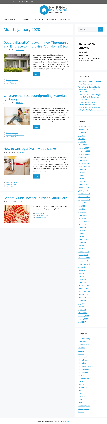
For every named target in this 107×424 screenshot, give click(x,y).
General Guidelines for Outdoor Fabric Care (35, 198)
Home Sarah (66, 421)
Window (81, 412)
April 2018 (82, 310)
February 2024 (83, 163)
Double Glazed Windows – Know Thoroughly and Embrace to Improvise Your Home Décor (36, 44)
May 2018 (81, 307)
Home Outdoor (51, 19)
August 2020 (82, 243)
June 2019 (82, 273)
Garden (81, 354)
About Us (12, 2)
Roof (80, 400)
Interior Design (38, 19)
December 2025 (84, 127)
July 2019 (81, 270)
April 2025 (82, 142)
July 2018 (81, 304)
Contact (41, 2)
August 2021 (82, 227)
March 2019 (82, 282)
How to (81, 375)
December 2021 (84, 221)
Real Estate (82, 397)
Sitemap (33, 2)
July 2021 (81, 230)
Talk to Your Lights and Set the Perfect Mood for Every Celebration (89, 89)
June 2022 (82, 209)
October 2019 (83, 261)
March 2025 (82, 145)
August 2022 (82, 203)
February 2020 (83, 252)
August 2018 (82, 301)
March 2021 (82, 239)
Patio (80, 393)
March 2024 (82, 160)
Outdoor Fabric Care (41, 215)
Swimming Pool (84, 406)
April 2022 (82, 212)
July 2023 (81, 172)
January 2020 (83, 255)
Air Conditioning (84, 339)
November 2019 (84, 258)
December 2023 (84, 166)
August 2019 (82, 267)
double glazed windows (13, 82)
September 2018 (84, 297)
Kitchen (81, 381)
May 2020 (81, 246)
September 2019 (84, 264)
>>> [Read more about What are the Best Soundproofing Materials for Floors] (36, 127)
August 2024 (82, 157)
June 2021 (82, 233)
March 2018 (82, 313)
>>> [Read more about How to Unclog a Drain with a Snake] (36, 176)
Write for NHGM (23, 2)
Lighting (81, 384)
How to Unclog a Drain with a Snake (30, 148)
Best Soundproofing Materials (15, 135)
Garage (81, 351)
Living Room (82, 387)
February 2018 (83, 316)
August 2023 (82, 169)
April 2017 (82, 322)
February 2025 (83, 148)
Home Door (82, 363)
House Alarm (83, 372)
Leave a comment (11, 84)
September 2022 (84, 200)
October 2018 (83, 294)
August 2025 (82, 133)
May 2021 (81, 236)
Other (80, 390)
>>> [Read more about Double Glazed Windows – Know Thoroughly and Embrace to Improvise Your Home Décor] (36, 74)
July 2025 (81, 136)
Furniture (81, 348)
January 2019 (83, 288)
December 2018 (84, 291)
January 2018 (83, 319)
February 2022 (83, 218)
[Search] (100, 29)
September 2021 (84, 224)
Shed (80, 403)
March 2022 (82, 215)
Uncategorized (83, 409)
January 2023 (83, 191)
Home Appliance (65, 19)
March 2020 (82, 249)
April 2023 (82, 181)
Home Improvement (12, 19)
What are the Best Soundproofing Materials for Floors (35, 97)
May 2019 (81, 276)
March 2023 (82, 185)
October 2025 (83, 130)
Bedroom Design (84, 345)
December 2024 (84, 151)
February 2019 (83, 285)
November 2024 (84, 154)
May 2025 (81, 139)
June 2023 (82, 175)
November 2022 (84, 197)
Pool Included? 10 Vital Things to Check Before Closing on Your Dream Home (90, 97)
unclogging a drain (11, 184)
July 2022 (81, 206)
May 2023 (81, 178)
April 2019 (82, 279)
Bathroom (82, 342)
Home (5, 2)
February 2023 (83, 188)
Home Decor (26, 19)
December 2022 (84, 194)
